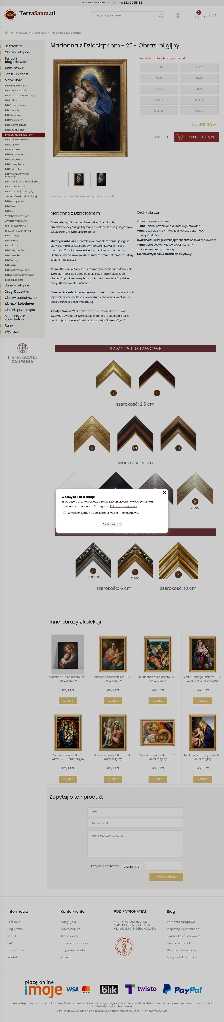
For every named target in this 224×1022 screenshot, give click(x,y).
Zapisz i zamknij (112, 524)
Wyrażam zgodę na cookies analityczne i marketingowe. (103, 513)
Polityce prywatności (123, 506)
